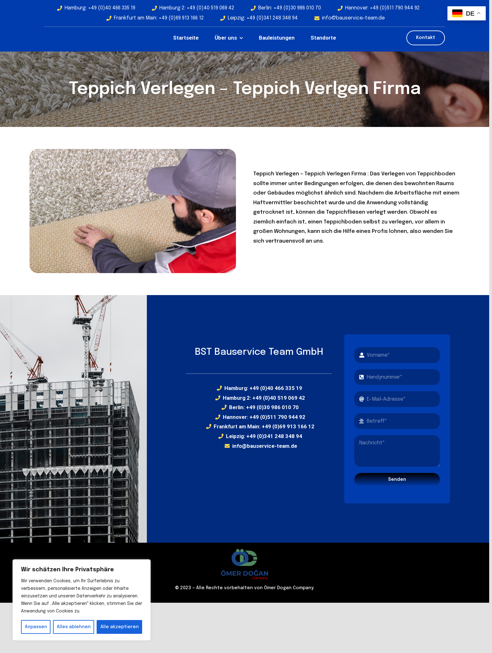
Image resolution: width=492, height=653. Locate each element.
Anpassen (36, 627)
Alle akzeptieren (119, 627)
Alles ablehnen (74, 627)
